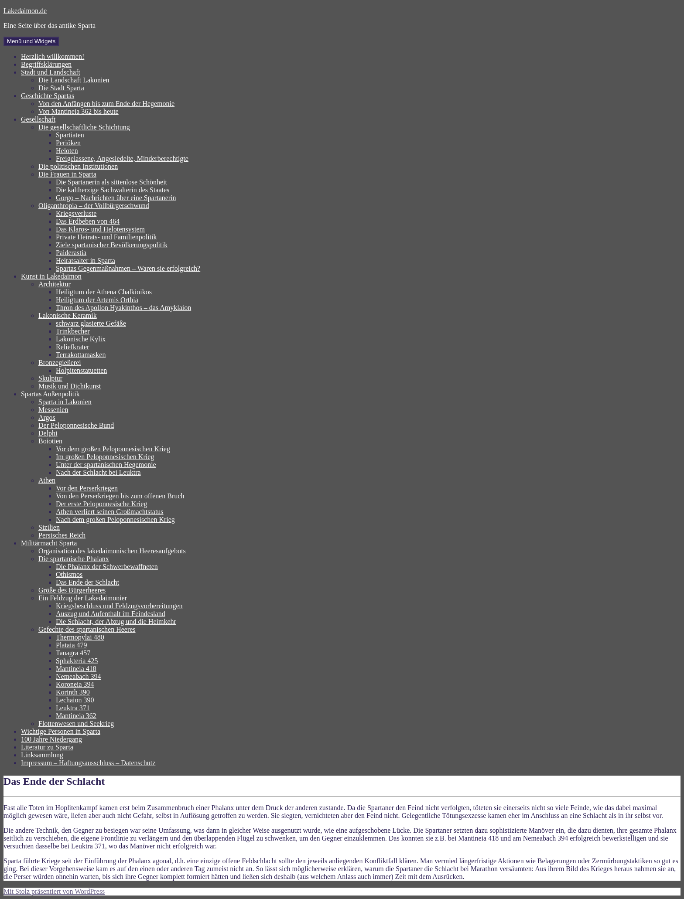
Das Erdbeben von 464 (88, 221)
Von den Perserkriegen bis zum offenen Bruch (120, 496)
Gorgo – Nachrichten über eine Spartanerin (116, 197)
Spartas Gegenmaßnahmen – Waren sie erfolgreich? (128, 268)
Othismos (69, 574)
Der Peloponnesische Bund (76, 425)
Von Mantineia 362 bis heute (78, 111)
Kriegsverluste (76, 213)
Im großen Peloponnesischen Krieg (105, 456)
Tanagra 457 (73, 653)
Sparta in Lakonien (65, 401)
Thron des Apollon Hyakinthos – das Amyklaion (123, 307)
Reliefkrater (72, 347)
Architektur (54, 284)
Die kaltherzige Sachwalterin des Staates (112, 190)
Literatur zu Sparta (47, 747)
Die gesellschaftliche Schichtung (84, 127)
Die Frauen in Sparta (67, 174)
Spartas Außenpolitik (50, 394)
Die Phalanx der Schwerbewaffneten (107, 566)
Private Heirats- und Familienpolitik (106, 237)
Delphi (48, 433)
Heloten (67, 150)
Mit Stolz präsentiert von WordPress (54, 891)
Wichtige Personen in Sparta (60, 731)
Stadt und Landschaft (50, 72)
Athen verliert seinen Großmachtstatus (110, 511)
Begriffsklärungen (46, 64)
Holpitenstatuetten (81, 370)
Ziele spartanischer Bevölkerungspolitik (112, 245)
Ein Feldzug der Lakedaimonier (82, 598)
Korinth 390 (73, 692)
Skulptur (50, 378)
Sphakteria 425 (77, 660)
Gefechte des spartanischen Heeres (87, 629)
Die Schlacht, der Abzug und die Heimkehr (116, 621)
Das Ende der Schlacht (87, 582)
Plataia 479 (71, 645)
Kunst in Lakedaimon (51, 276)
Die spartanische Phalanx (73, 558)
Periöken (68, 142)
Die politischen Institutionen (78, 166)
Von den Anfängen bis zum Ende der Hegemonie (106, 103)
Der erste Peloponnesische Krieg (101, 503)
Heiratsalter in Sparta (85, 260)
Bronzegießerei (59, 362)
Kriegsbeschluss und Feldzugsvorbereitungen (119, 606)
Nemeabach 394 (78, 676)
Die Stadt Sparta (61, 88)
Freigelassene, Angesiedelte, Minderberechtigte (122, 158)
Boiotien (50, 441)
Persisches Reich (62, 535)
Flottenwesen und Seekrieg (76, 723)
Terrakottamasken (81, 354)
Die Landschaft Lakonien (73, 80)
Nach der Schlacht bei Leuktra (98, 472)
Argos (46, 417)
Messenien (53, 409)
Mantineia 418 (76, 668)
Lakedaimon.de (25, 10)
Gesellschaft (38, 119)
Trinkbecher (73, 331)
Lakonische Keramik (67, 315)
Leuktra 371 (73, 708)
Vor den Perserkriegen (87, 488)
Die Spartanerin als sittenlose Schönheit (111, 182)
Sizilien (49, 527)
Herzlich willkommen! (52, 56)
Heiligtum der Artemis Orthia (97, 299)
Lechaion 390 (75, 700)
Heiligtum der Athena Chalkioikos (104, 292)
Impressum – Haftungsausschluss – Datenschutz (88, 762)
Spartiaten (70, 135)
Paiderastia (71, 252)
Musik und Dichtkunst (69, 386)
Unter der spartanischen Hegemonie (106, 464)
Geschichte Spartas (47, 95)
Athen (46, 480)
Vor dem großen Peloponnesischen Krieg (113, 449)
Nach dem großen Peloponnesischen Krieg (115, 519)
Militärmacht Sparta (49, 543)
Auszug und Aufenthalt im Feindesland (110, 613)
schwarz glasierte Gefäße (91, 323)
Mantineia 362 (76, 715)
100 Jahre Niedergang (51, 739)
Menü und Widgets (31, 41)
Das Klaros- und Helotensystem (100, 229)
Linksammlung (42, 755)
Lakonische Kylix (81, 339)
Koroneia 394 (75, 684)
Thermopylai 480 (80, 637)
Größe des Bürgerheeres (72, 590)
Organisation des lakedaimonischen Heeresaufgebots (112, 551)
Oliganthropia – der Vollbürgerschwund (93, 205)
